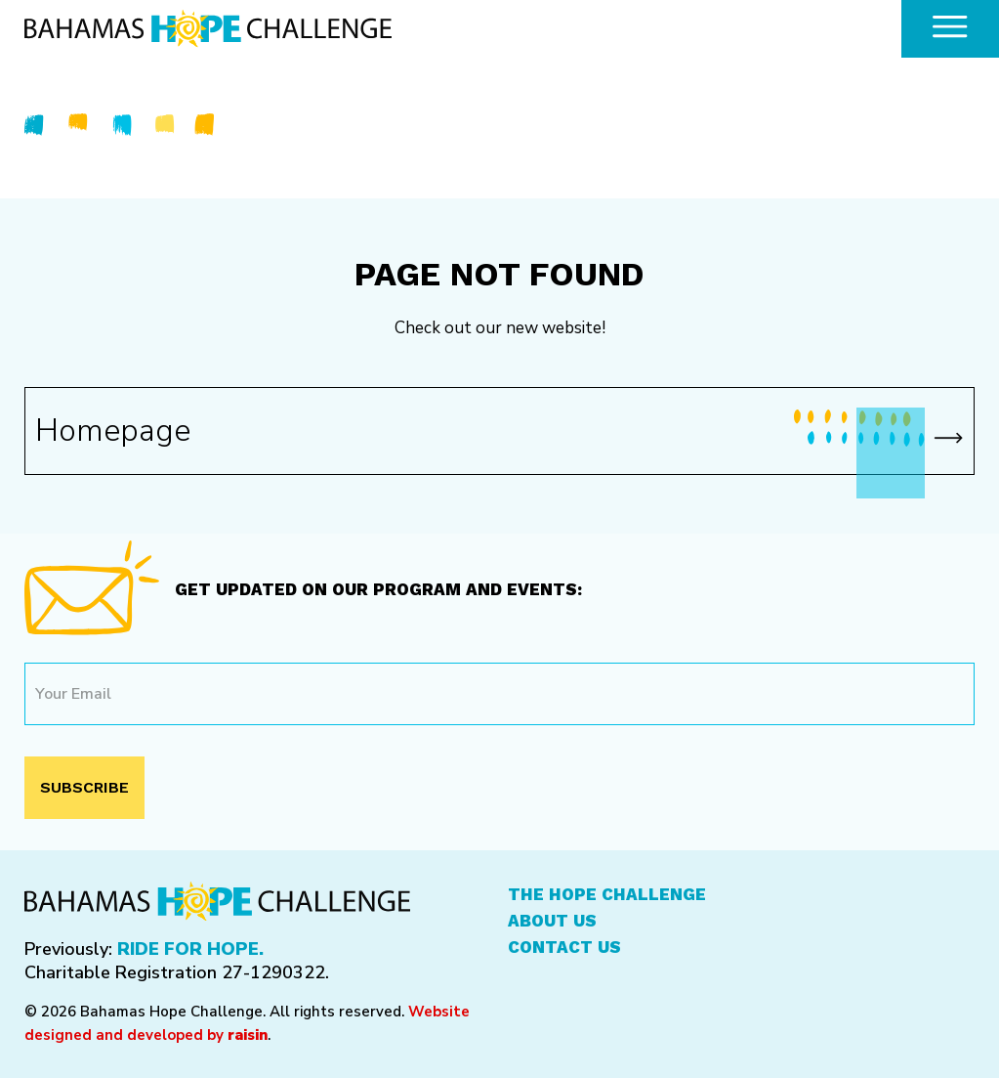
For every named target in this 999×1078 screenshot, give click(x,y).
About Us (552, 920)
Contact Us (564, 947)
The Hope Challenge (607, 894)
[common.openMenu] (950, 28)
